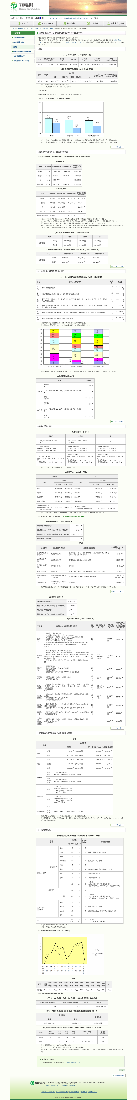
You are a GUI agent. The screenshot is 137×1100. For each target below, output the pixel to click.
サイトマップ (52, 18)
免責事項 (84, 1092)
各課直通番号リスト (53, 1085)
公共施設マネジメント (21, 61)
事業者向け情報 (115, 23)
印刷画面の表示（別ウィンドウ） (77, 18)
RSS (60, 18)
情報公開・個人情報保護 (22, 51)
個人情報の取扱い (62, 1092)
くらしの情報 (45, 23)
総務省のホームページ (73, 42)
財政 (26, 28)
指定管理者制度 (19, 56)
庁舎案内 (64, 1085)
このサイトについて (48, 1092)
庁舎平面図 (71, 1085)
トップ (21, 23)
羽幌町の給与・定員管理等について (41, 28)
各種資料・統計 (19, 42)
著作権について (74, 1092)
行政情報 (91, 23)
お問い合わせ (92, 1092)
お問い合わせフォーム (74, 1063)
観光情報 (68, 23)
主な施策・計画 (19, 38)
